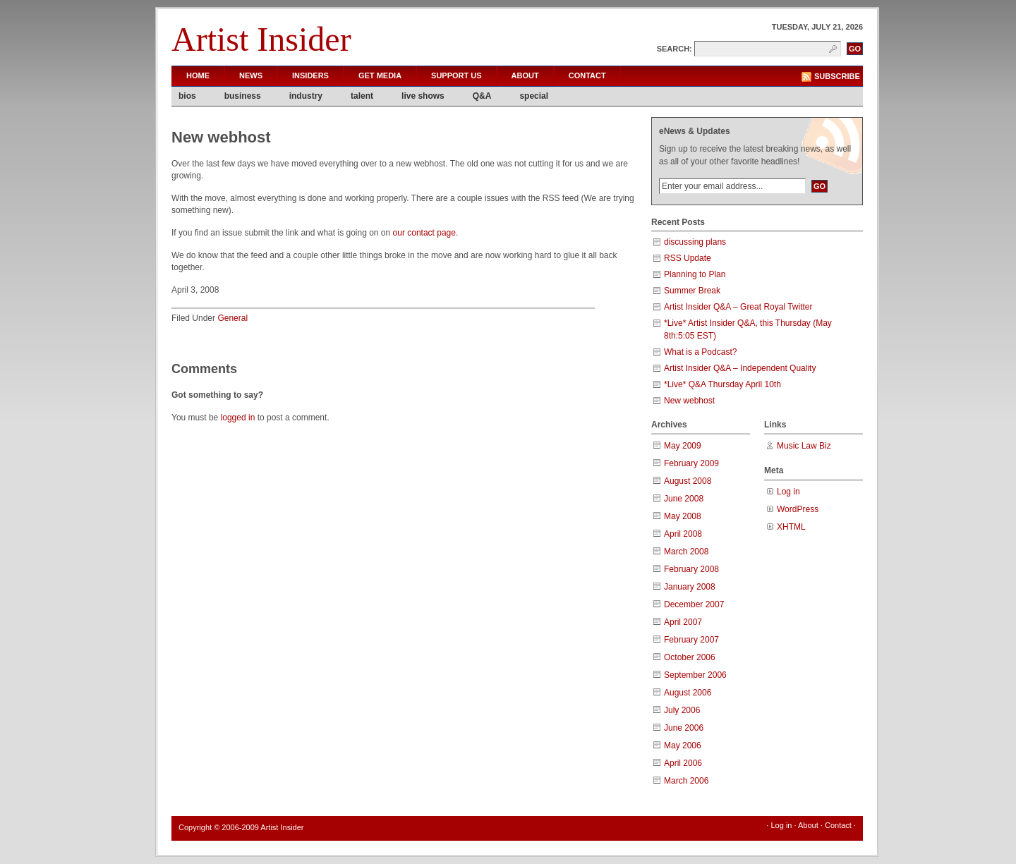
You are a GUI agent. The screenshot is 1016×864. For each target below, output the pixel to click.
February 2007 (691, 640)
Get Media (379, 75)
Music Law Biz (804, 446)
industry (305, 96)
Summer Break (692, 291)
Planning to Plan (694, 274)
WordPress (797, 509)
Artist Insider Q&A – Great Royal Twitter (738, 307)
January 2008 (689, 587)
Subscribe (837, 76)
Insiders (310, 75)
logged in (238, 417)
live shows (423, 96)
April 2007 (683, 622)
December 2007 (694, 604)
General (232, 318)
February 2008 (691, 569)
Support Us (456, 75)
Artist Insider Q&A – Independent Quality (740, 368)
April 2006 (683, 763)
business (242, 96)
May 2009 (682, 446)
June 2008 (683, 499)
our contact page (424, 233)
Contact (587, 75)
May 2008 (682, 516)
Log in (788, 492)
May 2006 (682, 745)
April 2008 (683, 534)
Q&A (482, 96)
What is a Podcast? (700, 352)
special (533, 96)
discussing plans (695, 242)
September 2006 (695, 675)
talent (362, 96)
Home (198, 75)
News (250, 75)
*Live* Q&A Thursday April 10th (722, 384)
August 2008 (687, 481)
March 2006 (686, 781)
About (525, 75)
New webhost (689, 401)
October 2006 (689, 657)
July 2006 (682, 710)
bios (187, 96)
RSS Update (687, 258)
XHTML (791, 527)
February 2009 (691, 463)
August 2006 (687, 693)
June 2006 (683, 728)
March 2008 (686, 551)
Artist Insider (261, 39)
